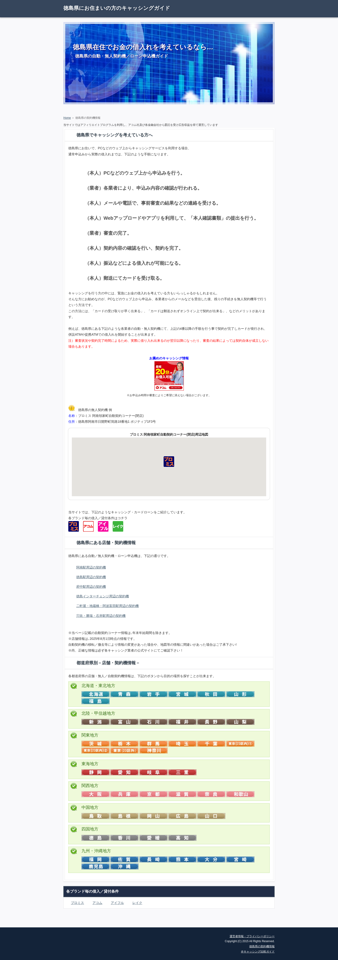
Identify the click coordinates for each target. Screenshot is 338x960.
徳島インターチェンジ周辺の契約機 (102, 596)
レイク (137, 903)
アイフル (117, 903)
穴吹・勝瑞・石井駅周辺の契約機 (101, 616)
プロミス (77, 903)
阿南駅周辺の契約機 (91, 567)
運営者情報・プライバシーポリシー (252, 936)
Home (67, 117)
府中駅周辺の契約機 (91, 586)
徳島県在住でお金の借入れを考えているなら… (143, 47)
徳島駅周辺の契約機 (91, 577)
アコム (97, 903)
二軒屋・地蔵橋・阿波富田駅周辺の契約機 (107, 606)
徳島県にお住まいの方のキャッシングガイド (116, 8)
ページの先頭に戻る (258, 923)
